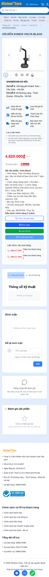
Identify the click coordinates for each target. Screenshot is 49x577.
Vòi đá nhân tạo (34, 25)
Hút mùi (13, 17)
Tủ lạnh (34, 20)
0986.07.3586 (16, 251)
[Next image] (40, 55)
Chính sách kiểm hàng (13, 522)
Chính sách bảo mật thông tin (16, 517)
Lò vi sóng (41, 17)
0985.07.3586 (16, 257)
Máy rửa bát (22, 17)
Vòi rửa (15, 20)
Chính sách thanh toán (13, 513)
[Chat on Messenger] (17, 573)
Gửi (38, 364)
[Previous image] (9, 55)
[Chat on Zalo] (24, 573)
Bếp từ (6, 17)
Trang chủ (6, 25)
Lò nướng (32, 17)
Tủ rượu (41, 20)
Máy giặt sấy (25, 20)
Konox (24, 25)
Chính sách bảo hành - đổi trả (16, 530)
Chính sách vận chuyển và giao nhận (19, 526)
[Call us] (32, 573)
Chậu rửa (7, 20)
